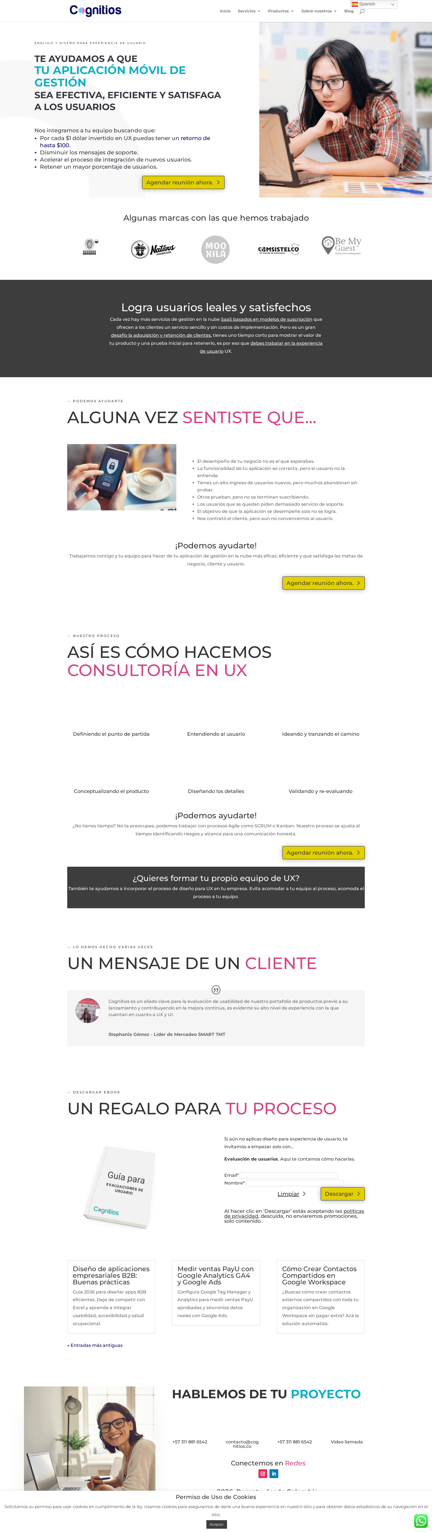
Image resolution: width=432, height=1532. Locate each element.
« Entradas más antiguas (95, 1345)
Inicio (225, 11)
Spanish (363, 4)
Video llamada (347, 1442)
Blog (349, 11)
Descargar (339, 1194)
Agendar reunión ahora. (179, 182)
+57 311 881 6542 (189, 1442)
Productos (278, 11)
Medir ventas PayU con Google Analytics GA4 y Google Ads (215, 1275)
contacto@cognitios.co (242, 1444)
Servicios (246, 11)
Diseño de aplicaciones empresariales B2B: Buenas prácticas (111, 1275)
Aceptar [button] (217, 1524)
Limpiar (288, 1194)
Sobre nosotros (316, 11)
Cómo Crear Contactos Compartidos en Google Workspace (319, 1275)
